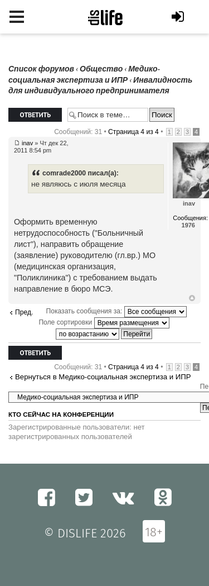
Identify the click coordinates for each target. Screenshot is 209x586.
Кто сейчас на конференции (61, 414)
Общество (101, 69)
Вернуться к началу (192, 298)
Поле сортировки (103, 322)
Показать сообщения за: (116, 311)
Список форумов (41, 69)
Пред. (24, 312)
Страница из (133, 132)
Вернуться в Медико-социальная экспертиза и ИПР (103, 377)
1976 (188, 225)
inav (27, 143)
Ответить (35, 115)
